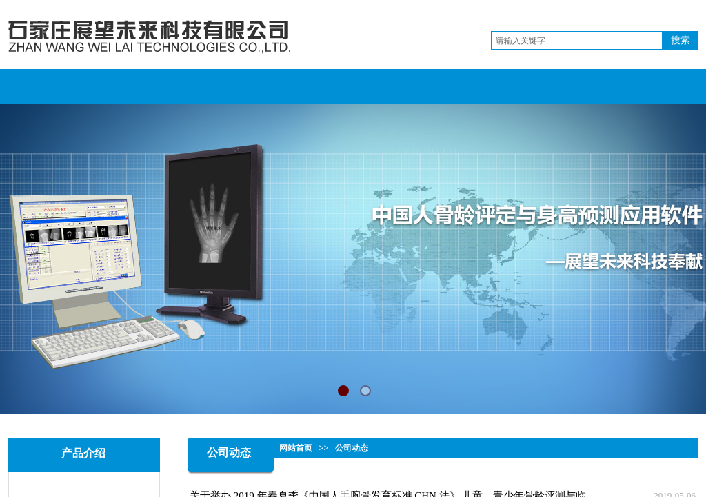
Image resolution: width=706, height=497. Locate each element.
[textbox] (577, 40)
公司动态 (351, 448)
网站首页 (295, 448)
